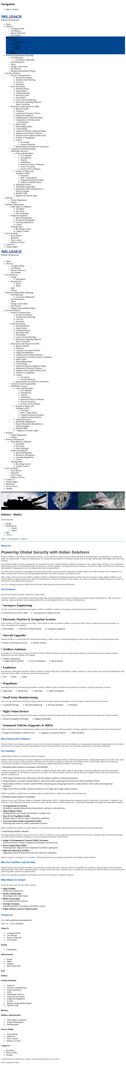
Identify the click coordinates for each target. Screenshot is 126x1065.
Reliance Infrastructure (15, 204)
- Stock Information (13, 990)
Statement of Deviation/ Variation (29, 133)
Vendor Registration (19, 200)
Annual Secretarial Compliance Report (31, 131)
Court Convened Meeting (26, 100)
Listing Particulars (23, 93)
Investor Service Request (30, 169)
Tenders (14, 202)
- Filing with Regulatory (15, 999)
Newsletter (20, 84)
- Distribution (11, 950)
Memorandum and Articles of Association (32, 147)
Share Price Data (22, 95)
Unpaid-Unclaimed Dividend (32, 180)
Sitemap (9, 1055)
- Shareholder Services (15, 994)
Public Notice (21, 124)
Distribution (20, 42)
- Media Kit (10, 1036)
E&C (13, 51)
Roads (18, 46)
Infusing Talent (17, 227)
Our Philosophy (17, 58)
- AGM (9, 992)
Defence (14, 53)
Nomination (25, 162)
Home (8, 24)
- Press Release (12, 1034)
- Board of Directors (14, 938)
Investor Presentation (24, 78)
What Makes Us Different (21, 207)
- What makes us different (16, 1020)
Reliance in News (18, 242)
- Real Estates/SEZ (13, 966)
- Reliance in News (13, 1041)
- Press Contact (12, 1039)
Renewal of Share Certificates (32, 164)
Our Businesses (12, 37)
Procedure (25, 175)
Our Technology (22, 213)
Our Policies (16, 69)
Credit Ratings (21, 129)
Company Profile (17, 29)
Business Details (22, 109)
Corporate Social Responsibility (23, 149)
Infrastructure (16, 44)
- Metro (9, 961)
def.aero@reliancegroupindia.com (19, 920)
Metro (18, 49)
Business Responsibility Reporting (19, 55)
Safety (13, 64)
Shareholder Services (19, 151)
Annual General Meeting (25, 80)
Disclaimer (10, 1050)
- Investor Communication (16, 988)
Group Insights (12, 247)
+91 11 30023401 (17, 924)
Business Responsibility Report (23, 71)
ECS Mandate (26, 155)
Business (9, 198)
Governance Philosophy (25, 60)
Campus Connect (22, 231)
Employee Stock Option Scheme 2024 (31, 135)
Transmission (26, 158)
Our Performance (17, 62)
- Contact (9, 1001)
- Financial (10, 985)
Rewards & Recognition (25, 220)
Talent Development (24, 218)
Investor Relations (13, 73)
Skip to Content (12, 9)
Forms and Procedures (24, 153)
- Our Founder (11, 940)
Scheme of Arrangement (25, 138)
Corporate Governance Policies (28, 113)
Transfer (24, 160)
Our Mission (16, 31)
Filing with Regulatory (25, 115)
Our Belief (20, 209)
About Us (10, 26)
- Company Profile (13, 933)
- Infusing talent (12, 1024)
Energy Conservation (19, 66)
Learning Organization (25, 222)
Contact (19, 140)
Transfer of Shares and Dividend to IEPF (25, 172)
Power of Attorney (28, 167)
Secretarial (25, 142)
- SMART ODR (12, 1005)
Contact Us (10, 244)
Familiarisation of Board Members (29, 118)
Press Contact (16, 240)
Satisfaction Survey (23, 184)
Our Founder (16, 35)
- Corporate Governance (15, 997)
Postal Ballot (21, 98)
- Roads (9, 959)
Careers (19, 224)
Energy (13, 40)
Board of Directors (18, 33)
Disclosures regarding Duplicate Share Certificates (28, 103)
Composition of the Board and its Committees (28, 121)
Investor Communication (21, 75)
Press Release (16, 236)
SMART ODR (21, 193)
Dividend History (23, 89)
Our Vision (20, 211)
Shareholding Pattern (24, 127)
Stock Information (18, 86)
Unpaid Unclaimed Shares (31, 182)
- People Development (15, 1022)
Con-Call (19, 82)
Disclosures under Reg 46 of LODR (25, 106)
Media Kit (15, 238)
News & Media (12, 233)
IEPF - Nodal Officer (29, 178)
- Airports (10, 964)
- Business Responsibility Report (19, 1003)
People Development (19, 216)
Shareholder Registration (25, 187)
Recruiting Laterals (23, 229)
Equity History (21, 91)
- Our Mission (11, 935)
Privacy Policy (11, 1053)
